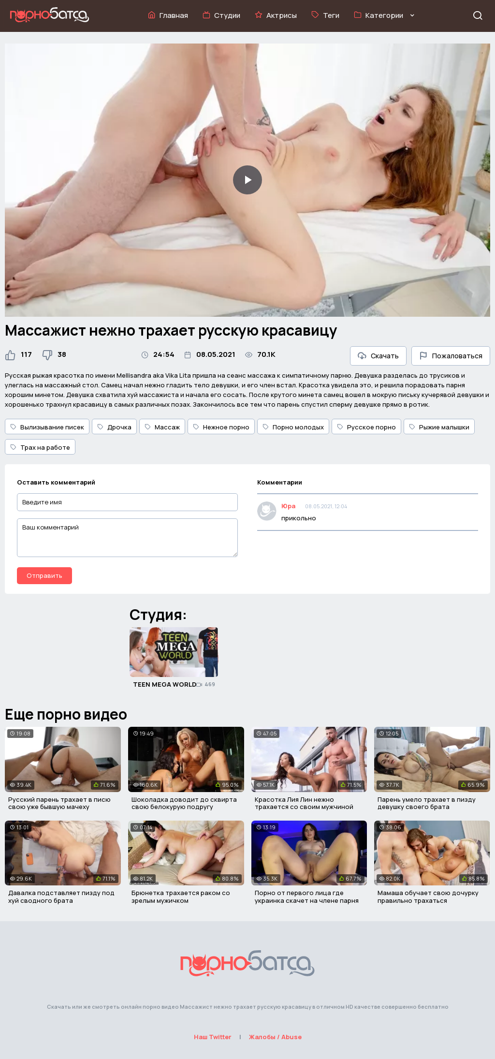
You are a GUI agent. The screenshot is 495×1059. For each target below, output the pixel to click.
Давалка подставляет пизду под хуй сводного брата (61, 896)
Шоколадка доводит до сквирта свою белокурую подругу (184, 803)
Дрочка (114, 427)
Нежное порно (221, 427)
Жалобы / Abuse (275, 1036)
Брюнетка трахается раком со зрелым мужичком (180, 896)
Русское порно (366, 427)
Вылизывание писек (47, 427)
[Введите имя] (127, 502)
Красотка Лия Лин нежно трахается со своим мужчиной (304, 803)
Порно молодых (293, 427)
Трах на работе (40, 447)
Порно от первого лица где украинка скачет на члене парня (307, 896)
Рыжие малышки (439, 427)
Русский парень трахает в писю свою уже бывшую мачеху (59, 803)
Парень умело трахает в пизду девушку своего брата (427, 803)
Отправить (44, 575)
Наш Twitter (213, 1036)
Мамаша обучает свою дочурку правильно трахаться (428, 896)
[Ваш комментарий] (127, 537)
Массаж (162, 427)
